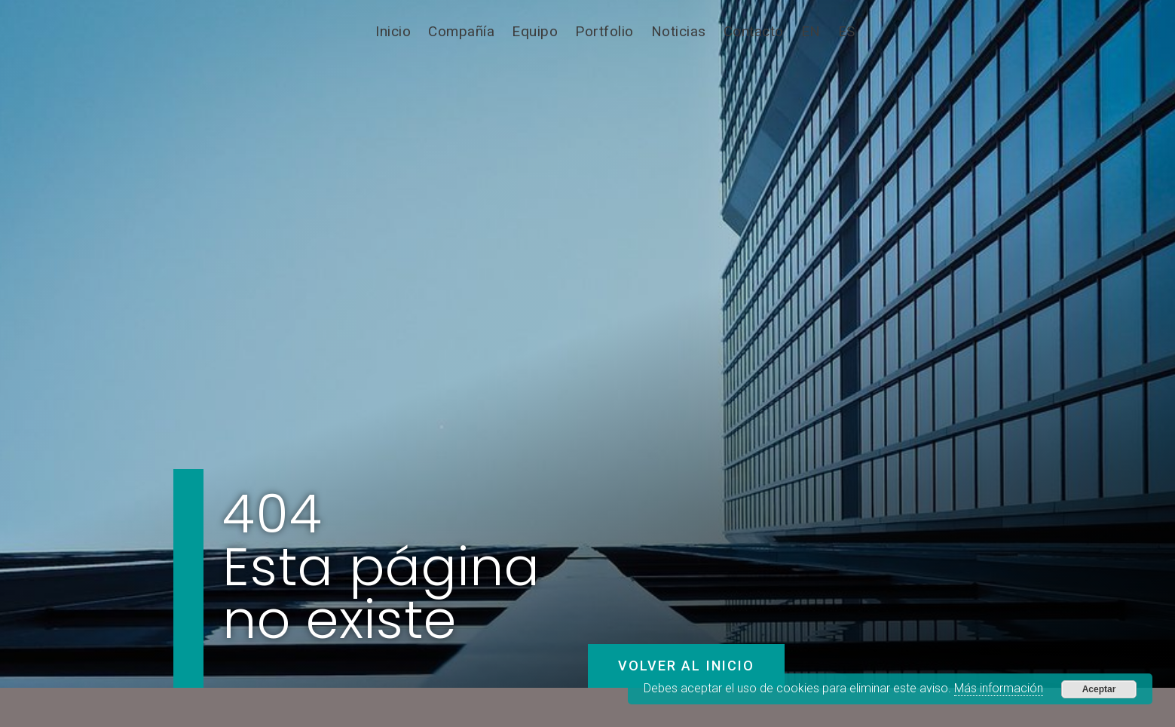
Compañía (461, 31)
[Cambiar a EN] (811, 31)
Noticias (678, 31)
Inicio (393, 31)
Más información (998, 688)
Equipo (535, 31)
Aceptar (1099, 689)
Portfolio (604, 31)
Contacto (754, 31)
